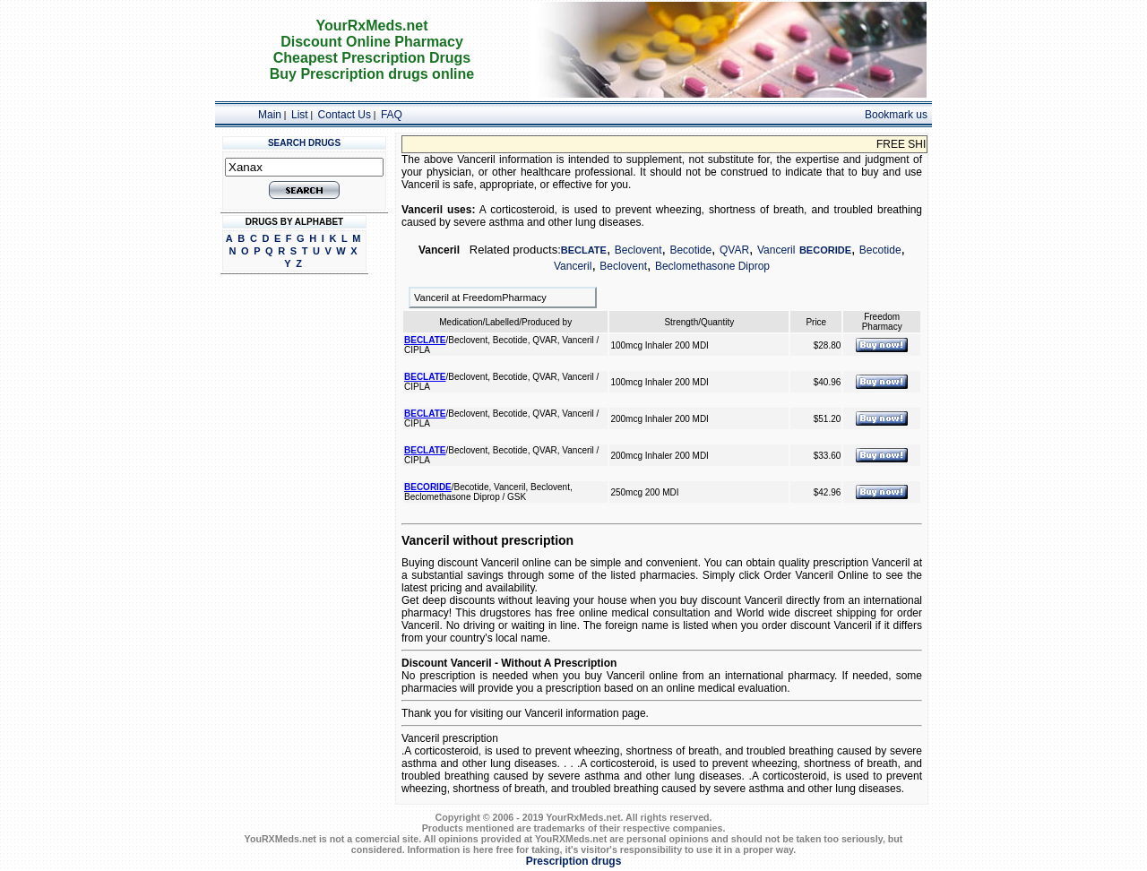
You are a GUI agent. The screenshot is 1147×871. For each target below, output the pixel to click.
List (299, 114)
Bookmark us (896, 114)
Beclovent (638, 250)
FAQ (391, 114)
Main (269, 114)
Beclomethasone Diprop (712, 266)
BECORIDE (825, 250)
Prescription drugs (574, 861)
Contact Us (344, 114)
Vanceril (776, 250)
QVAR (734, 250)
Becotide (690, 250)
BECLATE (584, 250)
